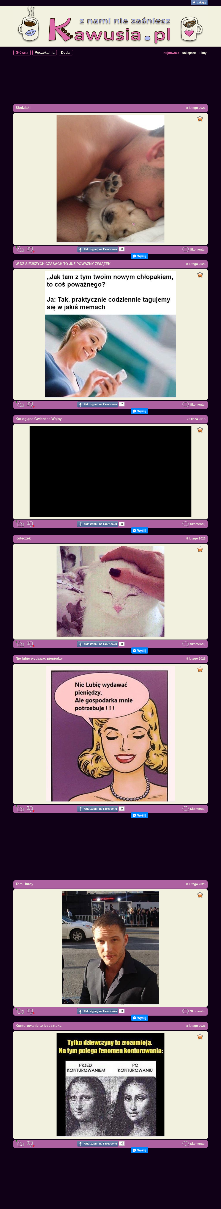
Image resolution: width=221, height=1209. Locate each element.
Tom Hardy (24, 884)
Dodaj (66, 52)
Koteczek (23, 538)
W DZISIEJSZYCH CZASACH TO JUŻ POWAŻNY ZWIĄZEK (63, 264)
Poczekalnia (45, 52)
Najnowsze (171, 53)
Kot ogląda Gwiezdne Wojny (39, 419)
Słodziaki (23, 108)
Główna (22, 52)
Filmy (203, 53)
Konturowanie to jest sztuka (38, 1025)
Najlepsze (189, 53)
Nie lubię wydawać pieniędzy (39, 658)
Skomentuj (193, 249)
